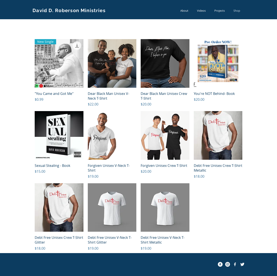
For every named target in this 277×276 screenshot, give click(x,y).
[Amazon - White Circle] (220, 264)
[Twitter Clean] (242, 264)
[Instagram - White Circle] (227, 264)
